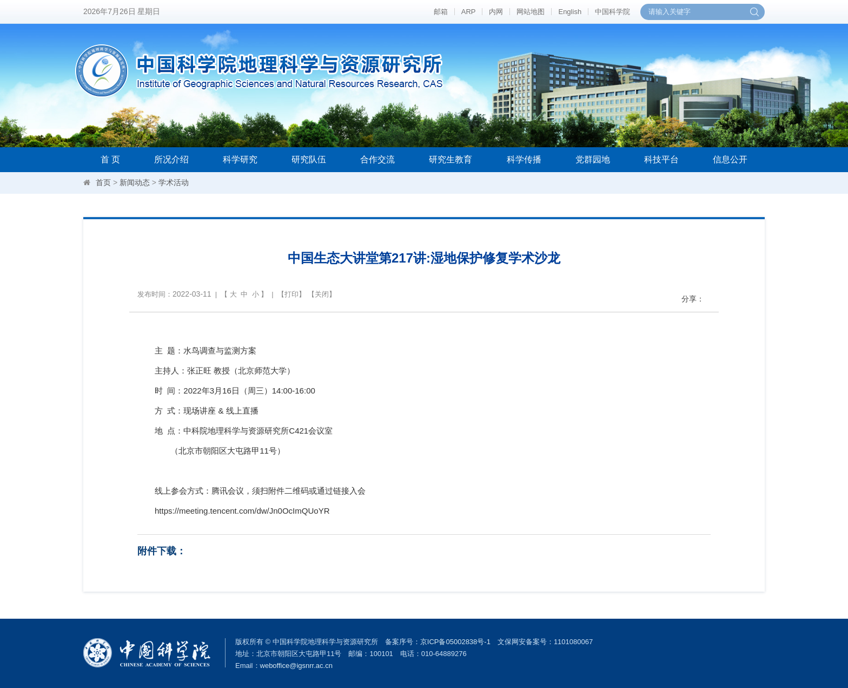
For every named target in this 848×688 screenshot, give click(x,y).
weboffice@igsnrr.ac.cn (296, 665)
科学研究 (240, 159)
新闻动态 (135, 182)
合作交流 (377, 159)
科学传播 (524, 159)
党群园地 (592, 159)
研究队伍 (309, 159)
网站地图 (530, 11)
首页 (103, 182)
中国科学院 (612, 11)
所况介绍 (171, 159)
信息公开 (730, 159)
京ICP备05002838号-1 (455, 642)
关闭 (322, 294)
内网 (496, 11)
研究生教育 (450, 159)
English (569, 11)
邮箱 (441, 11)
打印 (291, 294)
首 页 (110, 159)
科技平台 (661, 159)
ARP (468, 11)
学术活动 (173, 182)
